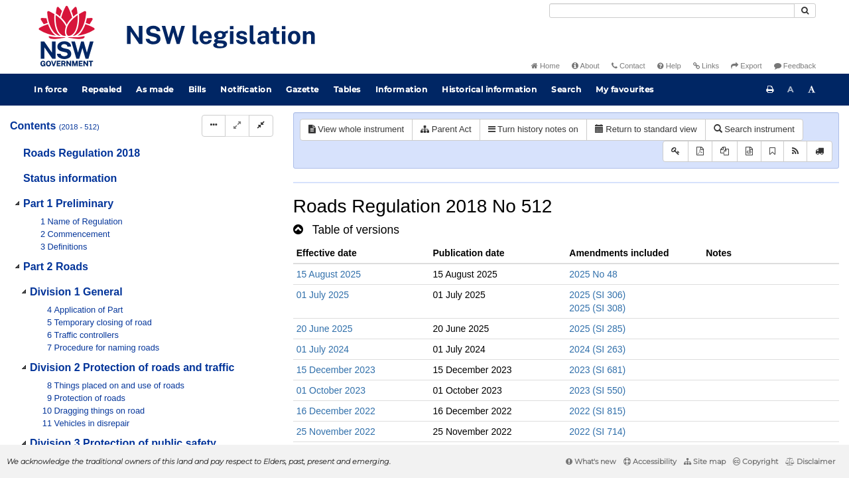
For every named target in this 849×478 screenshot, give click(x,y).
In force (50, 89)
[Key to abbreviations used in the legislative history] (675, 152)
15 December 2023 (335, 369)
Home (545, 66)
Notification (245, 89)
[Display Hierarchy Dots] (214, 126)
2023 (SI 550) (597, 390)
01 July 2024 (322, 349)
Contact (628, 66)
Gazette (302, 89)
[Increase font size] (812, 90)
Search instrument (754, 129)
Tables (347, 89)
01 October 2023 (330, 390)
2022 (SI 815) (597, 411)
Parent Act (446, 129)
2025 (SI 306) (597, 294)
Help (669, 66)
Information (401, 89)
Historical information (489, 89)
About (586, 66)
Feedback (795, 66)
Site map (705, 461)
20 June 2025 (324, 328)
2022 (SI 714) (597, 431)
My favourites (625, 89)
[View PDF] (700, 152)
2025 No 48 (593, 274)
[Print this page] (770, 90)
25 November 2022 (335, 431)
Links (706, 66)
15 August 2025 (328, 274)
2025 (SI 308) (597, 308)
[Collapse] (261, 126)
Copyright (755, 461)
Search (566, 89)
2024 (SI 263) (597, 349)
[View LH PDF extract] (725, 152)
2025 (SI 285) (597, 328)
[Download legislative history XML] (749, 152)
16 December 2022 (335, 411)
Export (746, 66)
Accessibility (650, 461)
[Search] (672, 10)
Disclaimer (810, 461)
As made (155, 89)
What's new (591, 461)
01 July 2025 (322, 294)
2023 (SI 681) (597, 369)
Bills (197, 89)
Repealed (101, 89)
